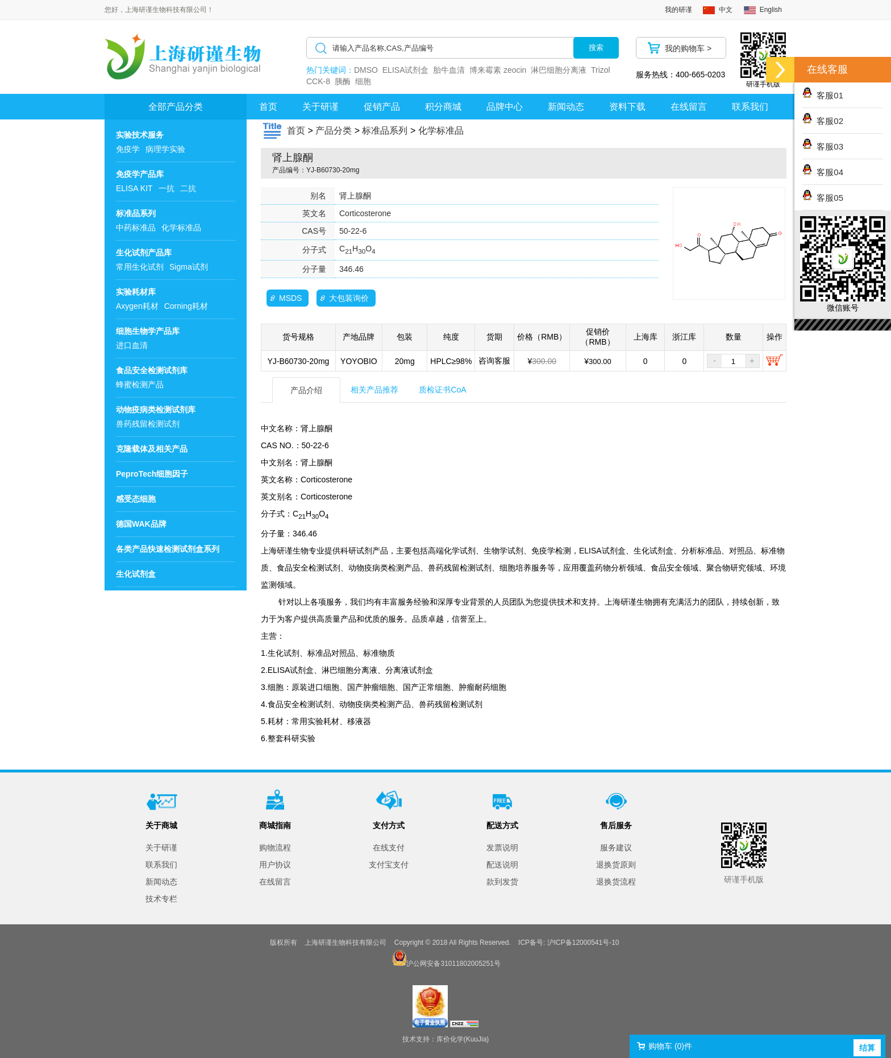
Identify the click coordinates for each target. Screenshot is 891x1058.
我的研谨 (678, 10)
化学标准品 (181, 227)
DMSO (366, 70)
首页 (268, 106)
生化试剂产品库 (144, 252)
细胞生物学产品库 (148, 331)
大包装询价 (349, 298)
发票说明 (502, 847)
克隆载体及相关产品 (152, 448)
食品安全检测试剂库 (152, 370)
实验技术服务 (140, 134)
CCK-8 (318, 81)
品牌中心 (504, 106)
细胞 (363, 81)
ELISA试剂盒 (405, 70)
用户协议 (275, 864)
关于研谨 (320, 106)
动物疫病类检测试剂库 (155, 409)
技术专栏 (161, 898)
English (771, 10)
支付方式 (389, 825)
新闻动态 (566, 106)
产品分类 (333, 130)
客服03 (822, 146)
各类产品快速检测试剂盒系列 (167, 548)
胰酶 (343, 81)
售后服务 (616, 825)
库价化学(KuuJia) (462, 1039)
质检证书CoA (442, 389)
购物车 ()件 (670, 1046)
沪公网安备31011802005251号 (453, 964)
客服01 (822, 95)
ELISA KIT (134, 188)
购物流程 (275, 847)
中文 (725, 10)
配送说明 (502, 864)
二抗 (188, 188)
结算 (867, 1047)
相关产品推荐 (374, 389)
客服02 (822, 121)
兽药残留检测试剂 (148, 423)
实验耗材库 (136, 291)
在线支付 (389, 847)
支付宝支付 (389, 864)
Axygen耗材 (137, 306)
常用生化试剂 (140, 266)
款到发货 (502, 881)
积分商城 (443, 106)
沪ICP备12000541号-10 (583, 943)
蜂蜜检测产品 (140, 384)
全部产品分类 (175, 106)
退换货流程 (616, 881)
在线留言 (689, 106)
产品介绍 (306, 390)
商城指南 (275, 825)
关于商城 (161, 825)
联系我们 (750, 106)
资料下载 (627, 106)
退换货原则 (616, 864)
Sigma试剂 (188, 266)
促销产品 (382, 106)
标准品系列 (136, 213)
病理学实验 (165, 149)
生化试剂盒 (136, 573)
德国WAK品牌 (141, 523)
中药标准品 (136, 227)
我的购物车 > (688, 48)
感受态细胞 (136, 498)
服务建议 (616, 847)
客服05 (822, 197)
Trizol (600, 70)
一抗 (166, 188)
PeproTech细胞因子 (152, 473)
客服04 (822, 172)
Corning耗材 (186, 306)
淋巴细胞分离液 (558, 70)
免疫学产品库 (140, 174)
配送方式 (502, 825)
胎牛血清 (449, 70)
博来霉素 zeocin (497, 70)
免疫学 (128, 149)
